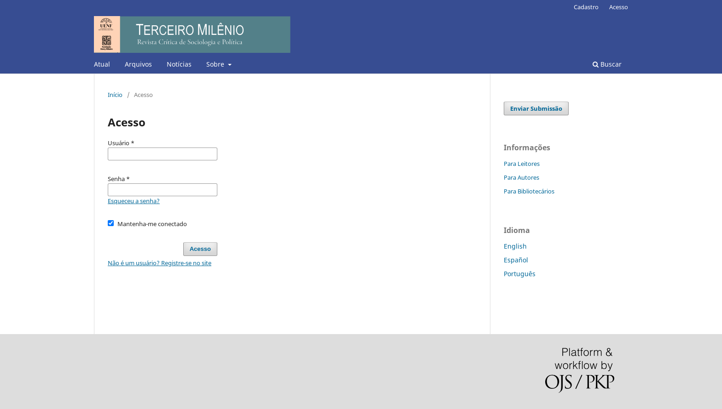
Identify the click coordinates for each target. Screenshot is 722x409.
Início (115, 95)
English (515, 246)
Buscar (607, 64)
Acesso (618, 7)
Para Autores (521, 177)
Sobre (216, 64)
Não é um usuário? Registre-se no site (159, 263)
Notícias (179, 64)
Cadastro (586, 7)
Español (516, 260)
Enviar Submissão (536, 108)
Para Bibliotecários (529, 191)
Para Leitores (522, 163)
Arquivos (138, 64)
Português (520, 273)
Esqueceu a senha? (134, 201)
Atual (102, 64)
